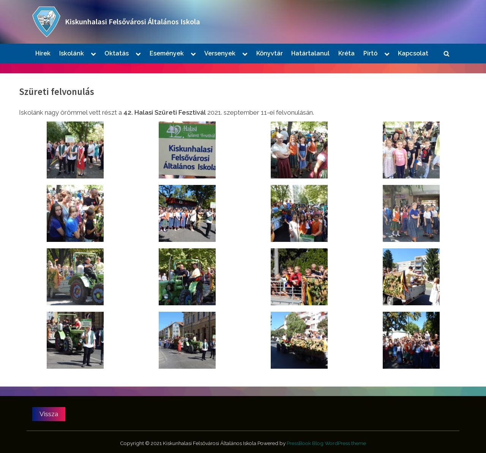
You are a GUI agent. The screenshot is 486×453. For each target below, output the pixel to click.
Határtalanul (310, 53)
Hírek (42, 53)
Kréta (346, 53)
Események (167, 53)
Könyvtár (269, 53)
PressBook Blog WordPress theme (326, 443)
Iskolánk (71, 53)
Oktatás (116, 53)
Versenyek (219, 53)
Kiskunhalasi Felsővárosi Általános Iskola (132, 22)
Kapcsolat (413, 53)
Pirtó (370, 53)
